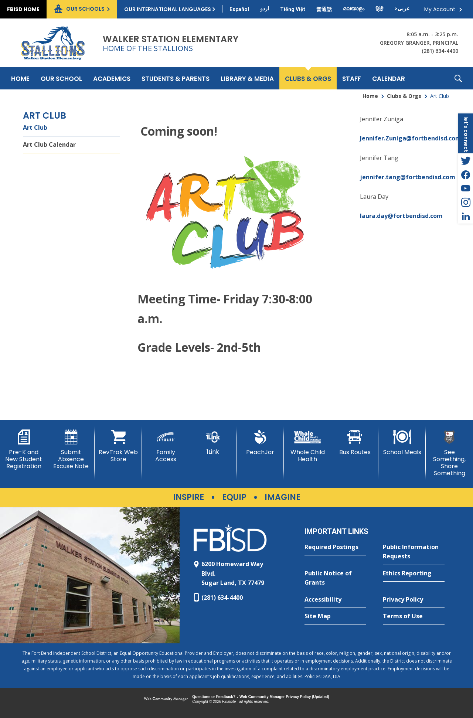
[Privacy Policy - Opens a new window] (413, 599)
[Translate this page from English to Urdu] (264, 8)
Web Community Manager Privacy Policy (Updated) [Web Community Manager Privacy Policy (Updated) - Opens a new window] (284, 697)
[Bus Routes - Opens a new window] (355, 442)
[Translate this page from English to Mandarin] (324, 9)
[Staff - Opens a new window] (352, 78)
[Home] (20, 78)
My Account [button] (439, 9)
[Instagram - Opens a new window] (465, 202)
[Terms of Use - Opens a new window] (413, 616)
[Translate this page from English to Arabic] (402, 8)
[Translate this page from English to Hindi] (379, 9)
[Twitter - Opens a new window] (465, 160)
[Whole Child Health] (307, 446)
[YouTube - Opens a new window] (465, 188)
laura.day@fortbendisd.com (401, 216)
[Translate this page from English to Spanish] (239, 9)
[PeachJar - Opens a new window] (260, 442)
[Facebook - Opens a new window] (465, 174)
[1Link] (213, 442)
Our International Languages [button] (167, 9)
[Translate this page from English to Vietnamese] (292, 9)
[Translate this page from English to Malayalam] (353, 8)
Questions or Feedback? (213, 697)
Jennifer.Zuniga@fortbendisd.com (410, 138)
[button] (458, 78)
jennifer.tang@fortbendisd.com (407, 177)
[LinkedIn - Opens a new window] (465, 216)
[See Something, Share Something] (449, 453)
